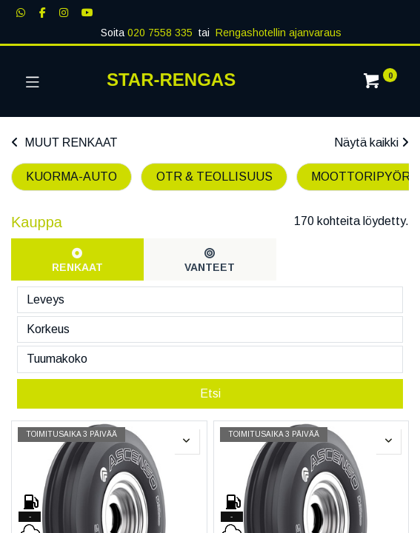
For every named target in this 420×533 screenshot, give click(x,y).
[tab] (77, 259)
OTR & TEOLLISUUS (214, 176)
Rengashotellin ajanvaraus (278, 32)
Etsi (210, 423)
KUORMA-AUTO (71, 176)
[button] (186, 471)
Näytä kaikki (371, 142)
